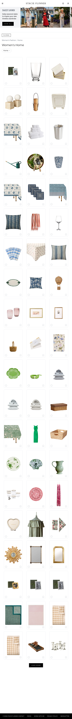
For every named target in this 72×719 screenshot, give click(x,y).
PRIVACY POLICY (52, 716)
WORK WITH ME (39, 716)
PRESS (29, 716)
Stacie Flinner (36, 3)
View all (8, 24)
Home (20, 40)
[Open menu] (2, 3)
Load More (36, 665)
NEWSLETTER (64, 716)
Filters (6, 35)
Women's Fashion (9, 40)
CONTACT (21, 716)
